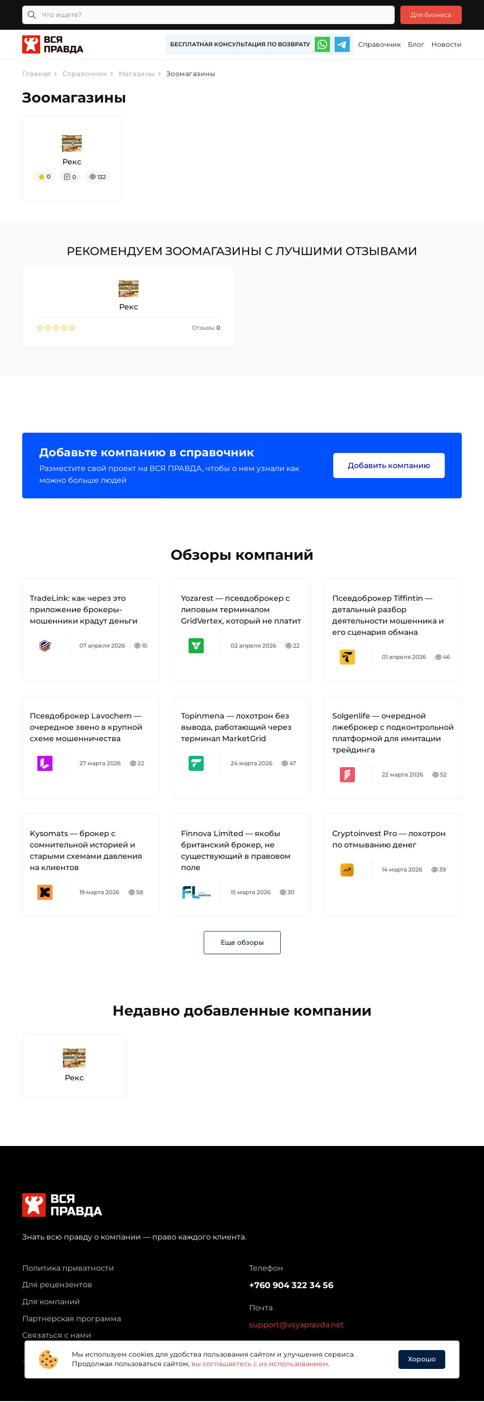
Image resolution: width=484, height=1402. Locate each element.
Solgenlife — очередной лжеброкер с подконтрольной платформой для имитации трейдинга (393, 733)
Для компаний (51, 1302)
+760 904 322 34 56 (291, 1287)
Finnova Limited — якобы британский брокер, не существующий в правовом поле (236, 851)
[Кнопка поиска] (31, 15)
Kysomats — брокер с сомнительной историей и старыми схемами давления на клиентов (86, 851)
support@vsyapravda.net (296, 1325)
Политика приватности (68, 1269)
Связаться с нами (56, 1336)
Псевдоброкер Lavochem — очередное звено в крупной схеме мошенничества (86, 728)
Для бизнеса (427, 14)
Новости (447, 44)
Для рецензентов (57, 1286)
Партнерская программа (71, 1319)
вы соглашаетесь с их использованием (259, 1363)
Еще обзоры (242, 943)
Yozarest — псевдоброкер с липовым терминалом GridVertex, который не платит (241, 610)
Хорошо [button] (422, 1359)
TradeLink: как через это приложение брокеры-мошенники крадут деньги (84, 610)
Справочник (379, 44)
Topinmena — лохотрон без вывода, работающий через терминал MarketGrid (236, 728)
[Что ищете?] (205, 15)
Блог (416, 44)
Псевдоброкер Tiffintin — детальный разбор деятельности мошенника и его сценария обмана (388, 616)
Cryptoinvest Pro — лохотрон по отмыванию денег (389, 840)
